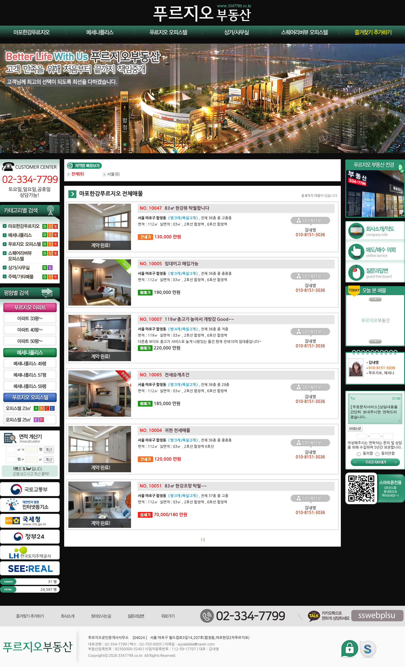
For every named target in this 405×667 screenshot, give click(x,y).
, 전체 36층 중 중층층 (185, 273)
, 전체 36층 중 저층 (183, 329)
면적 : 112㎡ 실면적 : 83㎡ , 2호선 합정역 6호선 (176, 446)
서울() (111, 174)
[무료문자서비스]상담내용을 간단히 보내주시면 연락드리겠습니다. (375, 413)
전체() (75, 174)
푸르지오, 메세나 (381, 373)
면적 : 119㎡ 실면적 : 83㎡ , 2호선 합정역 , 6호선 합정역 (182, 335)
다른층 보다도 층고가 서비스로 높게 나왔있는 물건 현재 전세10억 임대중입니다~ (199, 342)
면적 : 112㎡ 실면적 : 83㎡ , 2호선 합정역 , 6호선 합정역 (182, 224)
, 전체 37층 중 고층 (183, 496)
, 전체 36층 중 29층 (183, 385)
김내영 (374, 362)
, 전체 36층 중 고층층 (185, 218)
